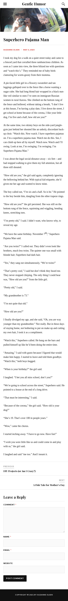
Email (7, 550)
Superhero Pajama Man (26, 39)
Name (7, 537)
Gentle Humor (34, 3)
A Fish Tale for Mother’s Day (49, 485)
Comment (9, 505)
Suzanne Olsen (11, 50)
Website (8, 563)
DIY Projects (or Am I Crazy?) (19, 471)
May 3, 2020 (29, 50)
